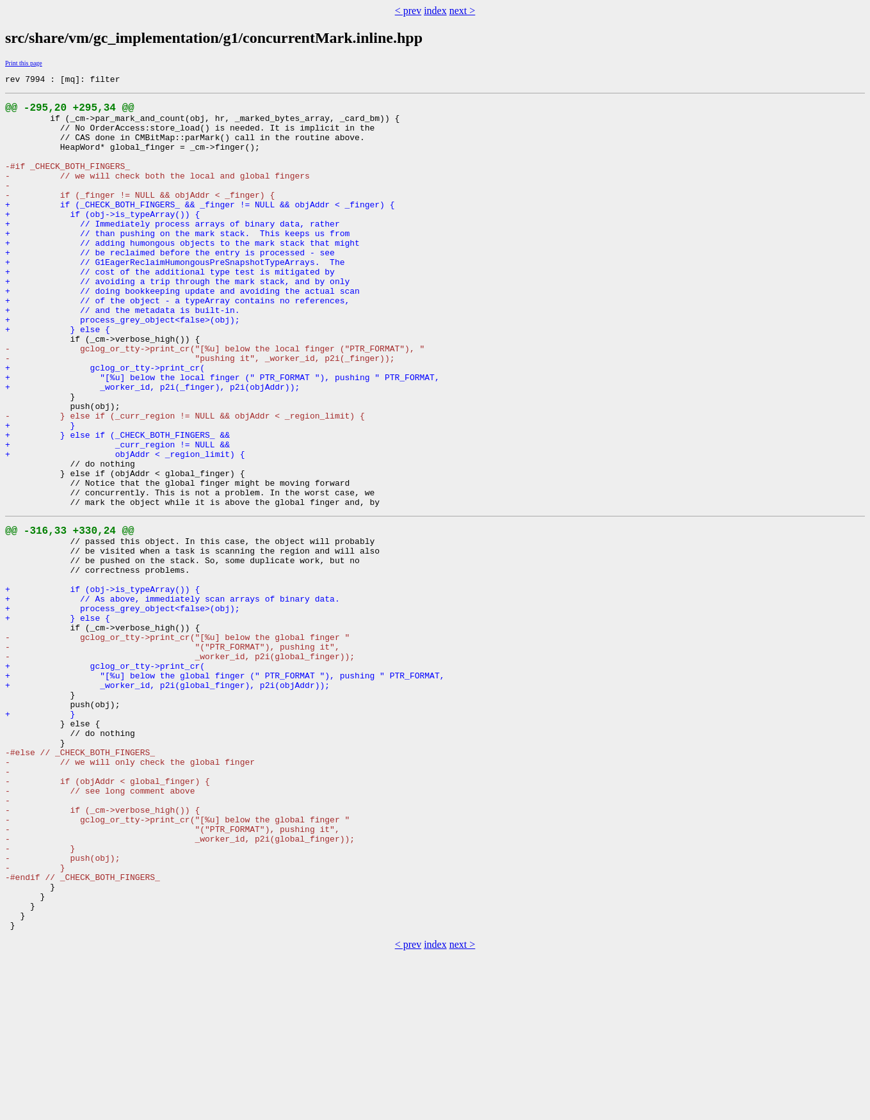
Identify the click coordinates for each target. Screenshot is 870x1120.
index (435, 10)
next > (462, 10)
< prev (408, 10)
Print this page (23, 63)
